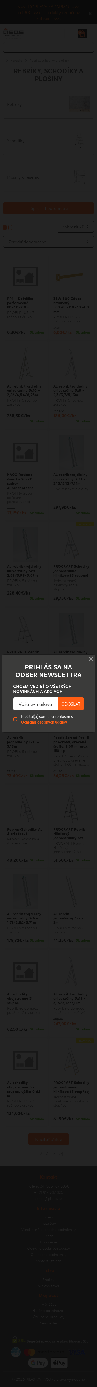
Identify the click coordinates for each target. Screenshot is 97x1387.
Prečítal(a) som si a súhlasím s (47, 719)
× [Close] (91, 657)
